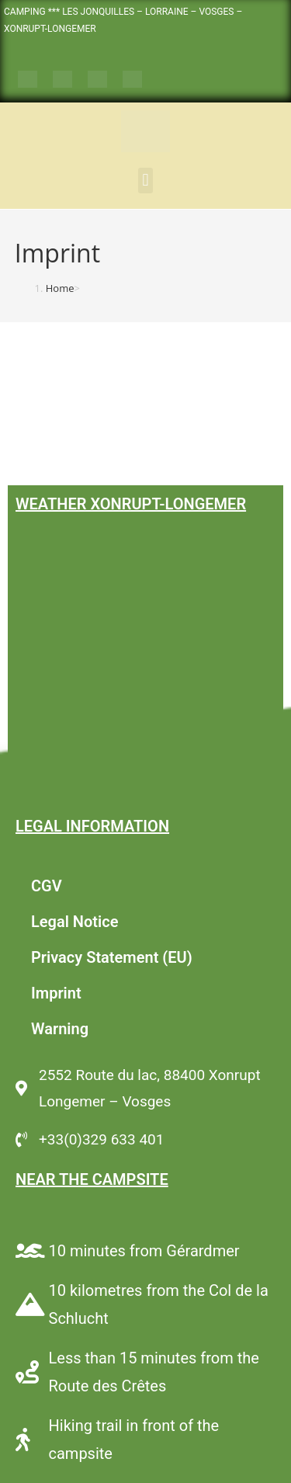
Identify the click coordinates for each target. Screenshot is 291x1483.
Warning (59, 1028)
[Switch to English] (62, 79)
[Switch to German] (97, 79)
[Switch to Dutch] (132, 79)
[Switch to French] (27, 79)
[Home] (60, 288)
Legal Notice (74, 921)
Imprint (56, 993)
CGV (46, 886)
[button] (145, 180)
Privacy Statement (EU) (111, 957)
